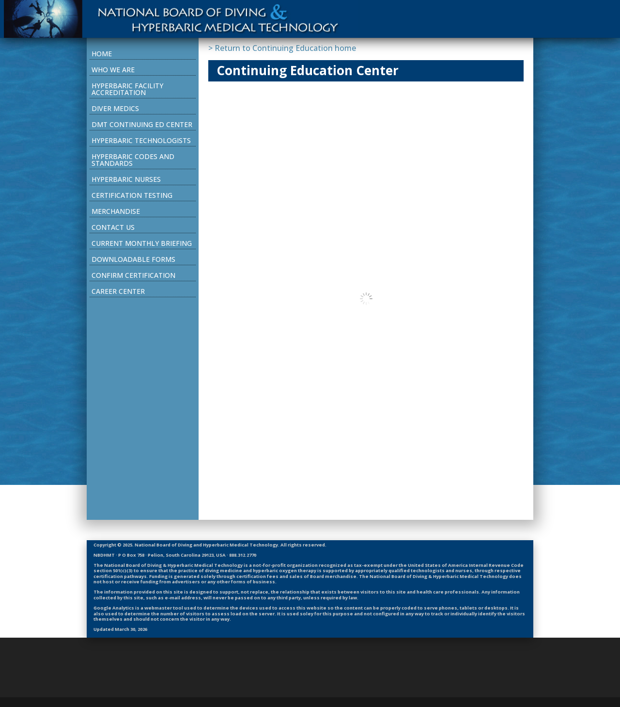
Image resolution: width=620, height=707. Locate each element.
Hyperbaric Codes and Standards (133, 160)
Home (102, 53)
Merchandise (116, 211)
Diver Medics (115, 108)
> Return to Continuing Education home (282, 48)
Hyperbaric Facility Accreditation (127, 89)
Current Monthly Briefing (142, 243)
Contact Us (113, 227)
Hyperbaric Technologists (141, 140)
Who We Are (113, 69)
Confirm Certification (133, 275)
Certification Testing (132, 195)
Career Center (118, 291)
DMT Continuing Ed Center (142, 124)
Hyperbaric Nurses (126, 179)
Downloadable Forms (133, 259)
